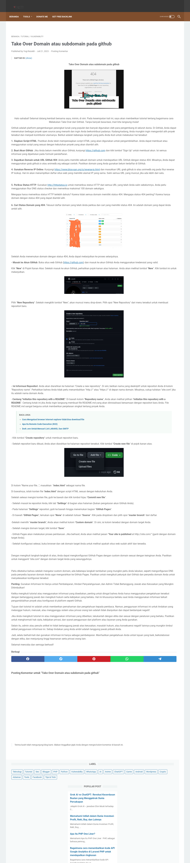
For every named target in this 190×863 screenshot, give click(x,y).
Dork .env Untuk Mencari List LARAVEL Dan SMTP (45, 461)
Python (146, 36)
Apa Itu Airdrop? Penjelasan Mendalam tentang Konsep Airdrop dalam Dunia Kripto (155, 175)
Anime (157, 41)
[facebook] (22, 735)
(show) (29, 55)
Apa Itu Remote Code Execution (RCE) (40, 457)
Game (138, 47)
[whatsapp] (90, 735)
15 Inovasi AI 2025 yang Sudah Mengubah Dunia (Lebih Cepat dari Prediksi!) (155, 196)
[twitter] (45, 735)
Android (148, 47)
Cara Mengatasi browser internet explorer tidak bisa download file (53, 452)
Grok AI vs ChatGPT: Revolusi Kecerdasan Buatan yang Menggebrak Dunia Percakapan (153, 79)
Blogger (169, 30)
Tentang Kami (121, 852)
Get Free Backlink (64, 12)
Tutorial (151, 30)
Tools (28, 12)
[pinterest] (67, 735)
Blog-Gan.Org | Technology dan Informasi (99, 858)
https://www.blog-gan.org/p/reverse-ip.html (77, 184)
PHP (138, 36)
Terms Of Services (104, 852)
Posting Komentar (59, 48)
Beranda (16, 12)
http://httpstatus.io (57, 203)
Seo (160, 30)
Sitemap (61, 852)
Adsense (140, 52)
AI (150, 41)
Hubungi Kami (137, 852)
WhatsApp (140, 41)
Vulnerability (159, 36)
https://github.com (95, 162)
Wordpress (161, 47)
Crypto (172, 47)
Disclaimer (72, 852)
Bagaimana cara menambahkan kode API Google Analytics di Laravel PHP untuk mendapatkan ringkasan (156, 136)
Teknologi (140, 30)
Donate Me (44, 12)
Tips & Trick (141, 58)
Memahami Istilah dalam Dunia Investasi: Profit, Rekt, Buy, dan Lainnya (153, 100)
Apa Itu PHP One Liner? (149, 118)
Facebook (160, 52)
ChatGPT (168, 41)
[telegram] (112, 735)
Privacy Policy (86, 852)
